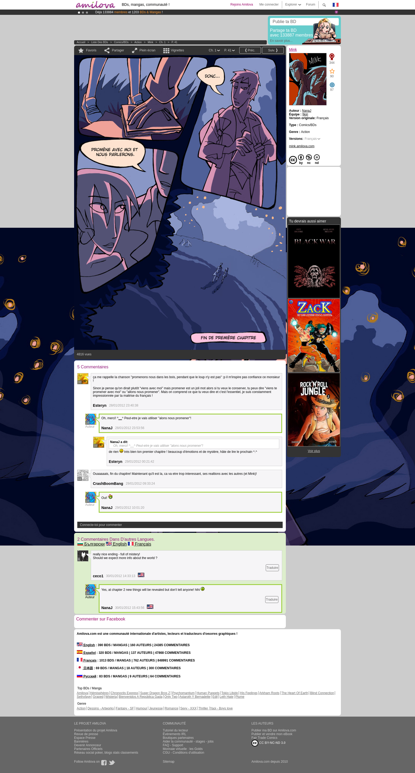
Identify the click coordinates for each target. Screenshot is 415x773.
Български (91, 544)
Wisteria (111, 697)
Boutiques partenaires (178, 738)
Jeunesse (156, 708)
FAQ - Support (173, 745)
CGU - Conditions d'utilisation (183, 752)
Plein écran (147, 50)
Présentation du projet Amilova (95, 730)
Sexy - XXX (188, 708)
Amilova (82, 693)
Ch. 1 (162, 42)
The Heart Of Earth (294, 693)
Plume (239, 697)
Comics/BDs (121, 42)
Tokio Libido (229, 693)
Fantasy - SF (125, 708)
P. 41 (174, 42)
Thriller (203, 708)
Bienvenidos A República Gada (141, 697)
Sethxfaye (84, 697)
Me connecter (269, 4)
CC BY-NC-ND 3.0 (268, 743)
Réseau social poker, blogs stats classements (106, 752)
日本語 (85, 668)
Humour (141, 708)
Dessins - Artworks (101, 708)
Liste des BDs (99, 42)
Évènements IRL (174, 734)
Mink (150, 42)
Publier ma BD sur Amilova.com (273, 730)
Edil (215, 697)
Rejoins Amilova (242, 4)
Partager (118, 50)
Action (138, 42)
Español (86, 653)
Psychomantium (183, 693)
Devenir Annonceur (87, 745)
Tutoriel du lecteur (175, 730)
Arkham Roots (269, 693)
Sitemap (168, 761)
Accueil (81, 42)
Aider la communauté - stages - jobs (188, 741)
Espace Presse (85, 738)
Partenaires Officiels (88, 749)
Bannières (81, 741)
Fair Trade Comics (264, 738)
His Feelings (249, 693)
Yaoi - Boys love (221, 708)
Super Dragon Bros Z (155, 693)
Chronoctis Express (124, 693)
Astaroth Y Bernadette (194, 697)
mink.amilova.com (301, 146)
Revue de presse (86, 734)
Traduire (272, 568)
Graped (98, 697)
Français (139, 544)
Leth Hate (226, 697)
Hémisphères (99, 693)
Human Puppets (208, 693)
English (116, 544)
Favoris (91, 50)
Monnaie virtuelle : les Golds (183, 749)
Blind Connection (322, 693)
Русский (86, 676)
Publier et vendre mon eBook (271, 734)
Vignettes (177, 50)
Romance (171, 708)
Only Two (171, 697)
